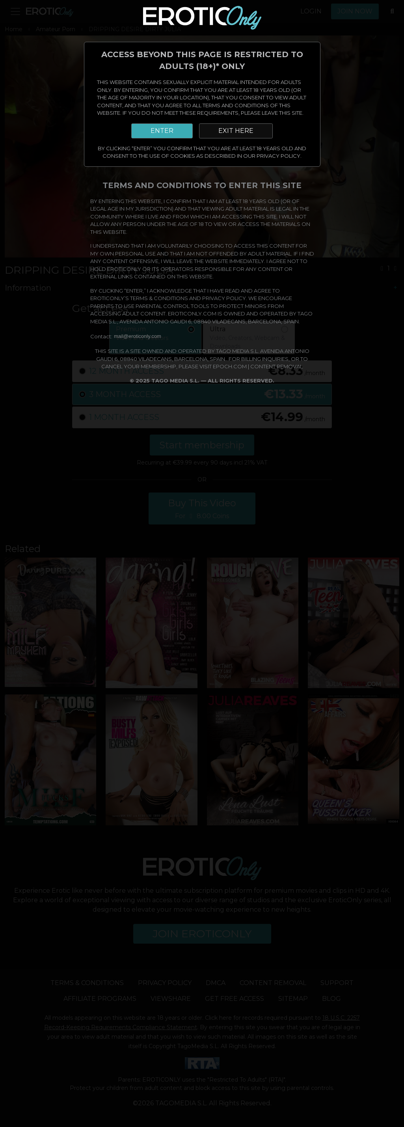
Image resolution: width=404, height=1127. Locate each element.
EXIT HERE (235, 130)
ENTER (162, 130)
